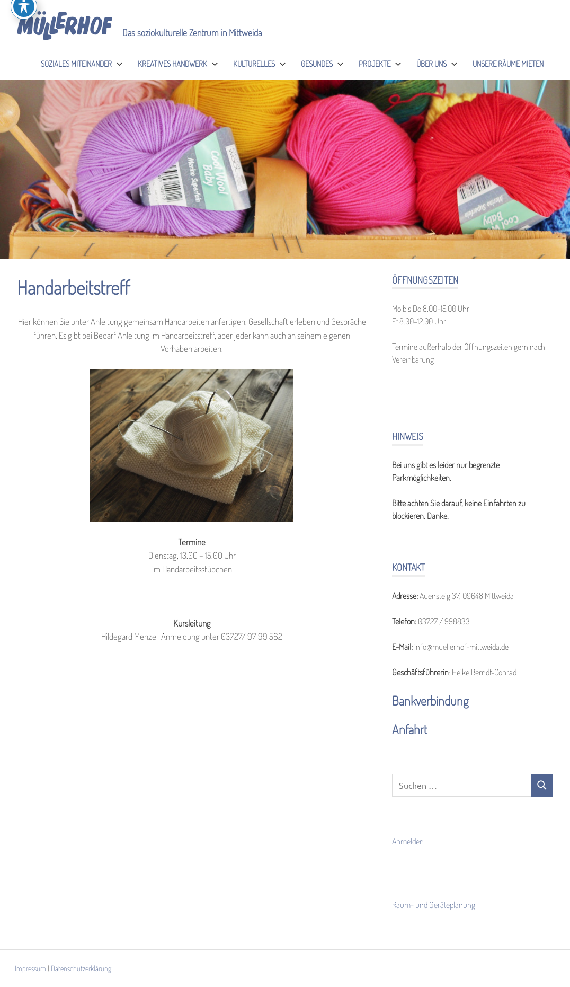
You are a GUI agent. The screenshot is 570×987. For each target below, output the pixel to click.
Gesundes (322, 64)
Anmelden (408, 841)
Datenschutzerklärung (81, 968)
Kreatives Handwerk (178, 64)
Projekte (380, 64)
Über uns (437, 64)
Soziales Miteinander (82, 64)
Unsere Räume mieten (508, 64)
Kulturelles (259, 64)
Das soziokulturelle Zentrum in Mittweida (192, 32)
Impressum (30, 968)
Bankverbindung (430, 700)
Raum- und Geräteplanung (433, 905)
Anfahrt (410, 729)
